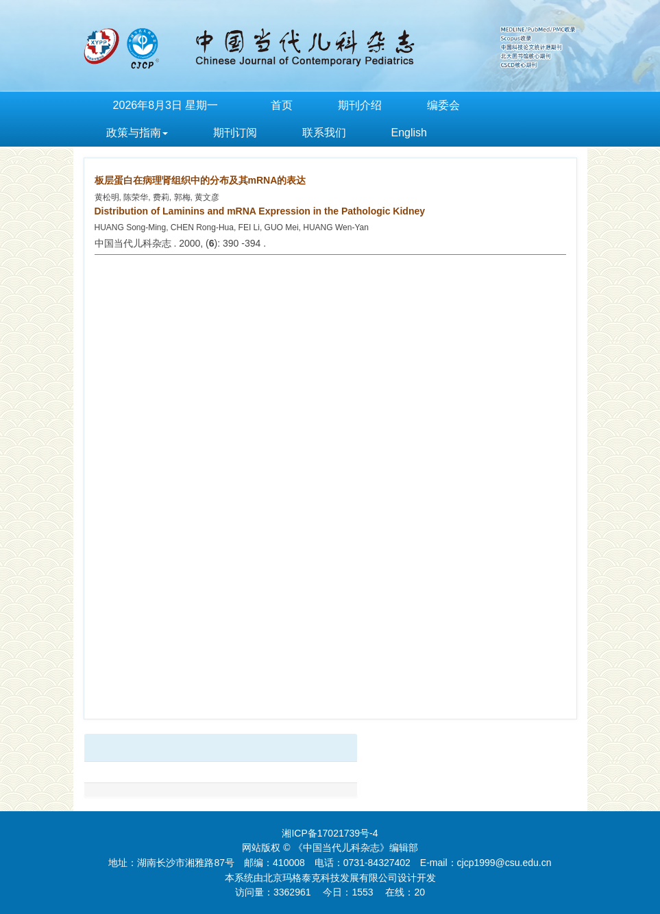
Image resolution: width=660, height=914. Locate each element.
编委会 (443, 105)
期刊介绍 (360, 105)
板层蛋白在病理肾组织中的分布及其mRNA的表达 (200, 180)
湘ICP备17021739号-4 (330, 833)
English (409, 132)
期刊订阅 (235, 132)
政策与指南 (137, 132)
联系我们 (324, 132)
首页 (282, 105)
